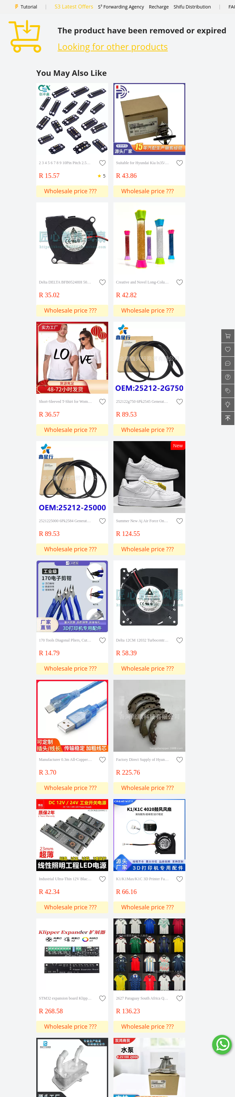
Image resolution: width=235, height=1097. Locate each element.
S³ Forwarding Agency (121, 7)
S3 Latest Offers (74, 6)
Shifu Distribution (192, 7)
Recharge (159, 7)
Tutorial (29, 7)
